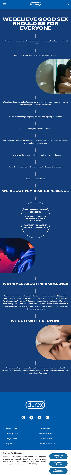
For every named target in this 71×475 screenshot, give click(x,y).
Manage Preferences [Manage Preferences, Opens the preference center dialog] (58, 471)
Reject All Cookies (58, 463)
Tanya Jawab (12, 438)
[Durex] (35, 4)
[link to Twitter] (40, 418)
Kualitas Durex (45, 438)
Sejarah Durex (45, 433)
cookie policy (31, 464)
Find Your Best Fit (46, 443)
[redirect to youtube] (48, 418)
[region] (35, 462)
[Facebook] (31, 418)
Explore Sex (11, 428)
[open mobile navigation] (4, 4)
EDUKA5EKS (44, 428)
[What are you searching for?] (68, 4)
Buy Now (10, 443)
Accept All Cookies (58, 456)
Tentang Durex (13, 433)
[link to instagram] (23, 418)
